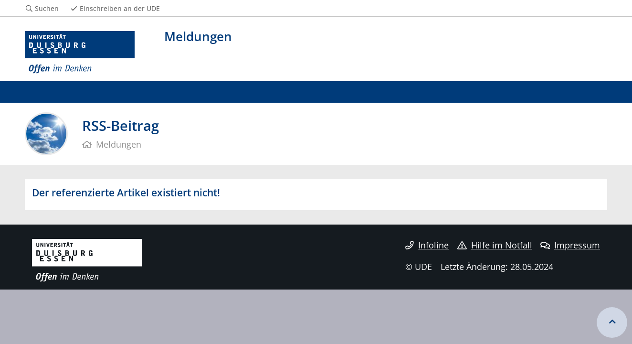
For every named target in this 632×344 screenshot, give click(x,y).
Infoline (427, 245)
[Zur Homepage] (80, 52)
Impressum (570, 245)
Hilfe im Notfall (494, 245)
